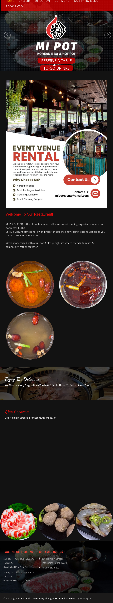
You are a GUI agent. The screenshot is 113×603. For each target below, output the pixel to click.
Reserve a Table (56, 60)
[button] (3, 35)
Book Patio (14, 6)
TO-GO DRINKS (56, 68)
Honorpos (85, 598)
